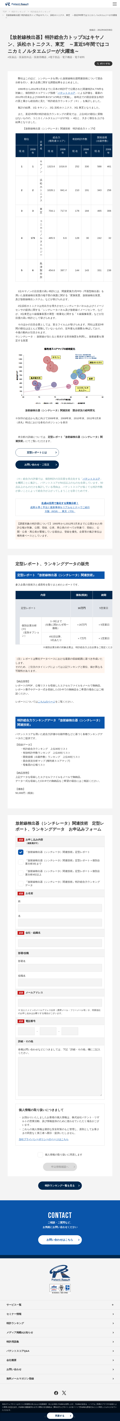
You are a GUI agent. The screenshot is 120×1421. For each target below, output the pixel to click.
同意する (59, 1415)
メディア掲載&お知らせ (19, 1332)
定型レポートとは (37, 452)
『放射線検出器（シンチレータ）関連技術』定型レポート (54, 852)
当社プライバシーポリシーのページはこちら (44, 1139)
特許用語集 (12, 1341)
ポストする (105, 63)
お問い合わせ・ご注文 (36, 464)
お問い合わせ (13, 1369)
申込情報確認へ (60, 1166)
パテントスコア (66, 92)
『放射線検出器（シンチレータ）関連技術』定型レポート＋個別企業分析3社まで (59, 862)
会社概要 (11, 1360)
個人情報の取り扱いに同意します (60, 1154)
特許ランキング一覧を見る (60, 1185)
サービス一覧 (60, 1304)
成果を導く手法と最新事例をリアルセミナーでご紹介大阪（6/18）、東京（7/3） (60, 507)
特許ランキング (15, 1323)
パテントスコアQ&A (17, 1350)
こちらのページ (46, 701)
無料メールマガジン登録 (20, 1378)
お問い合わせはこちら (59, 1239)
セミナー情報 (13, 1314)
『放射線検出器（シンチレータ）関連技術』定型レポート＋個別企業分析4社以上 (59, 873)
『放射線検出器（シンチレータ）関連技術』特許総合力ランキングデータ (59, 883)
